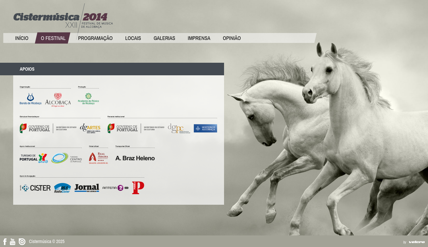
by (404, 242)
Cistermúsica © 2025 (47, 241)
